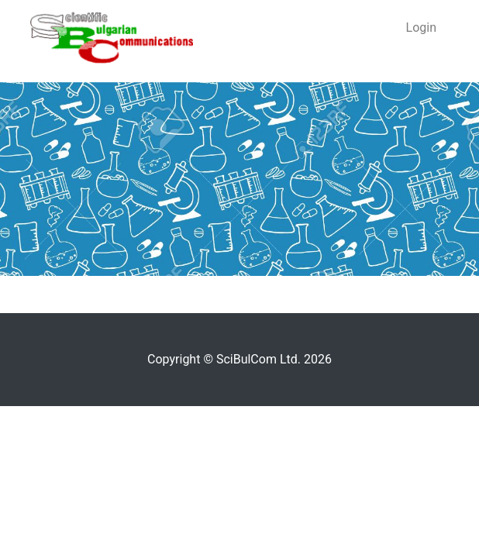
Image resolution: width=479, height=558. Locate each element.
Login (421, 27)
